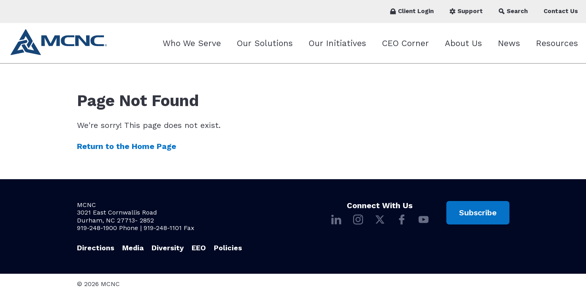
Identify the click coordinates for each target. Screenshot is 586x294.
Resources (557, 43)
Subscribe (478, 212)
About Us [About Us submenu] (463, 43)
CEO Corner (405, 43)
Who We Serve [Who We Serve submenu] (192, 43)
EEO (199, 248)
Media (133, 248)
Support (466, 11)
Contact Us (561, 11)
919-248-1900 (97, 228)
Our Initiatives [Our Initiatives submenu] (337, 43)
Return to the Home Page (126, 146)
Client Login (412, 11)
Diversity (168, 248)
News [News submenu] (509, 43)
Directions (95, 248)
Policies (228, 248)
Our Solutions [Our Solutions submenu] (265, 43)
